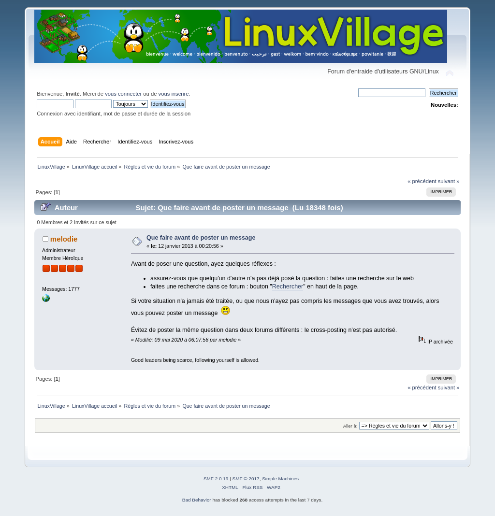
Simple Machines (280, 478)
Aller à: (350, 426)
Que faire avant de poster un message (200, 237)
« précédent (422, 181)
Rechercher (287, 286)
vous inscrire (174, 94)
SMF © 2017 (246, 478)
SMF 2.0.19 (216, 478)
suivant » (449, 181)
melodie (64, 239)
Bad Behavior (196, 499)
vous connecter (123, 94)
